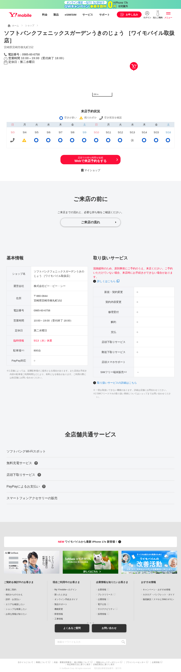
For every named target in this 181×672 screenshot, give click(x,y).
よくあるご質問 (72, 628)
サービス (87, 14)
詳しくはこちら (106, 281)
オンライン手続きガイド (66, 599)
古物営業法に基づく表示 (103, 664)
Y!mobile (20, 14)
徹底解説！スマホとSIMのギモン (158, 599)
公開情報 (102, 599)
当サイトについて (25, 662)
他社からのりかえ (14, 594)
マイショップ (92, 170)
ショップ (29, 25)
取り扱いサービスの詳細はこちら (117, 382)
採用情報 (102, 614)
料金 (44, 14)
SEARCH (123, 642)
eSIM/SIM (70, 14)
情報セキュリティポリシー (107, 662)
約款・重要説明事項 (62, 662)
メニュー (168, 17)
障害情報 (58, 614)
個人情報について (82, 662)
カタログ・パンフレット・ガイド (159, 594)
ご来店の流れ (90, 222)
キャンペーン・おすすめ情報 (156, 589)
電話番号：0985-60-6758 (24, 54)
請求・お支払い (13, 599)
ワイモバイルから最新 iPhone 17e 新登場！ (90, 541)
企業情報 (102, 589)
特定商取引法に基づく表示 (78, 664)
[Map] (133, 71)
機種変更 (58, 609)
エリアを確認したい (15, 604)
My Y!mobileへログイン (65, 589)
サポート (104, 14)
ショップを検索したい (16, 609)
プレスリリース (105, 594)
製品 (56, 14)
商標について (42, 662)
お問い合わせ (109, 628)
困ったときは (60, 594)
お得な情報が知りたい (16, 614)
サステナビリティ (106, 609)
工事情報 (58, 619)
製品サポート (60, 604)
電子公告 (102, 604)
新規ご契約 (11, 589)
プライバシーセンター (135, 662)
